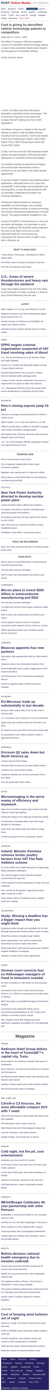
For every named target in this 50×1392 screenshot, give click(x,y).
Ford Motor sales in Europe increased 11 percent (22, 262)
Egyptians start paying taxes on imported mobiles (23, 472)
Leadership (42, 12)
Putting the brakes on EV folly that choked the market (24, 817)
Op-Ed (24, 12)
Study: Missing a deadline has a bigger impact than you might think (24, 919)
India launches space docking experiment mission (23, 1346)
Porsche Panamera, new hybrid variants (18, 1132)
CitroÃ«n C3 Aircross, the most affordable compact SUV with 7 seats (24, 1107)
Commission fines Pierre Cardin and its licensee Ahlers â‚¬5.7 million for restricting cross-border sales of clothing (24, 993)
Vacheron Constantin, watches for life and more (22, 1180)
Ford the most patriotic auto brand (16, 267)
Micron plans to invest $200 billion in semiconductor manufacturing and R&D (22, 594)
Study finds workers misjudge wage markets (20, 936)
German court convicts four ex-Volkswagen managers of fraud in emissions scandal (23, 974)
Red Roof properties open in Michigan (18, 1089)
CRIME (4, 965)
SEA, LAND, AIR (8, 1098)
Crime (3, 15)
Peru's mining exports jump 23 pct (16, 459)
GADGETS (6, 1197)
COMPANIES (7, 585)
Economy (5, 12)
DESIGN (5, 1146)
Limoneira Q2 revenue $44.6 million (17, 770)
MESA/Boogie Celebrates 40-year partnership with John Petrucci (23, 1206)
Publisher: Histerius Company (15, 1388)
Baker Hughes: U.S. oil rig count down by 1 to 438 (23, 422)
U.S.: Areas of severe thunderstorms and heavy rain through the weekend (24, 280)
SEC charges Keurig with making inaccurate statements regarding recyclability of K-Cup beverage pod (24, 1023)
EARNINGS (6, 747)
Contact (22, 1378)
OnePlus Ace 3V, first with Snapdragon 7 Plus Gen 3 (24, 1222)
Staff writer (7, 37)
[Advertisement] (21, 75)
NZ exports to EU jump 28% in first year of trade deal (24, 730)
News (3, 9)
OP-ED (4, 792)
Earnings (15, 12)
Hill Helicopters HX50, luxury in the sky (18, 1123)
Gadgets (42, 15)
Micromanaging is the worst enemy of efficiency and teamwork (22, 800)
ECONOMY (6, 696)
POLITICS (5, 487)
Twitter (12, 1382)
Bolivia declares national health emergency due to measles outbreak (20, 1257)
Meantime (13, 18)
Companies (31, 9)
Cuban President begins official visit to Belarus (21, 505)
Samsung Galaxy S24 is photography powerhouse (23, 1231)
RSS (4, 1382)
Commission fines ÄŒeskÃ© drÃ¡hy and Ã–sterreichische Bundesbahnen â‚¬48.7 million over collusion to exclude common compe (23, 1012)
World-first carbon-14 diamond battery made (20, 1350)
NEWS (4, 340)
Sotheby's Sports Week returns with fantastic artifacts (24, 1084)
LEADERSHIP (7, 911)
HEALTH (5, 1248)
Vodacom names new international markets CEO (22, 664)
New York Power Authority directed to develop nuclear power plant (22, 496)
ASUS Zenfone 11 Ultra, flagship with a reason (21, 1227)
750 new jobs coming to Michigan (16, 570)
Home (4, 1359)
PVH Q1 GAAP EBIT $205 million (16, 782)
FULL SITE (34, 1382)
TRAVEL (5, 1044)
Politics (21, 9)
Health (4, 18)
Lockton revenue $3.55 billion (14, 761)
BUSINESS (6, 401)
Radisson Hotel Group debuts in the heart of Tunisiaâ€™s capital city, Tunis (24, 1052)
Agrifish (32, 12)
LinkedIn (22, 1382)
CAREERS (6, 643)
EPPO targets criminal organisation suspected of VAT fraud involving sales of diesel (25, 348)
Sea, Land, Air (22, 15)
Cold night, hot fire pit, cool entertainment (22, 1153)
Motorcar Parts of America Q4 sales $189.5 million (23, 766)
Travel (11, 15)
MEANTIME (6, 1309)
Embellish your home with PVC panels (18, 1160)
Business (12, 9)
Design (33, 15)
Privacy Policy (35, 1378)
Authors (26, 1374)
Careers (41, 9)
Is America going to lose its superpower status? (22, 837)
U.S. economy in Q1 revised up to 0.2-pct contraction (24, 718)
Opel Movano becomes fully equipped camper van (23, 1128)
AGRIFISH (5, 846)
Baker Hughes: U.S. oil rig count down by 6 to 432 (23, 309)
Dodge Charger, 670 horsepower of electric (20, 1137)
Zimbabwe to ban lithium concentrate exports (21, 532)
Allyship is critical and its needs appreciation (20, 956)
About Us (11, 1378)
